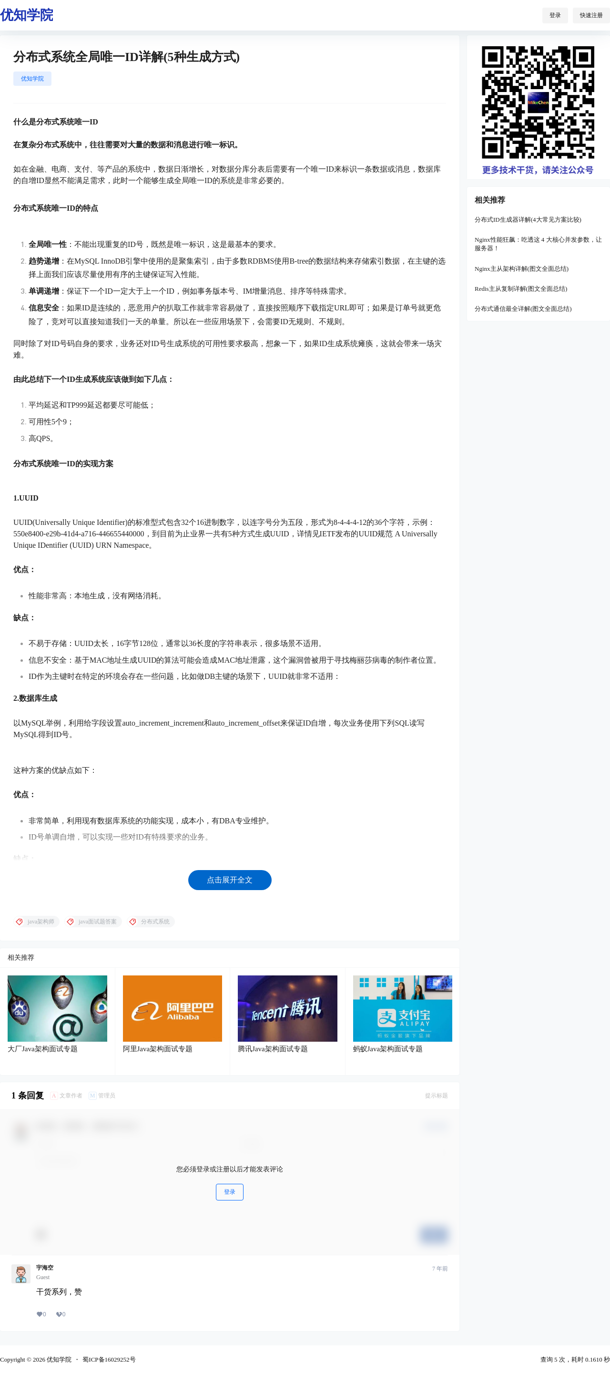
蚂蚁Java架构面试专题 (388, 1049)
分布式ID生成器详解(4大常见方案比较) (528, 219)
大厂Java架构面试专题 (43, 1049)
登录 (555, 15)
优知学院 (32, 78)
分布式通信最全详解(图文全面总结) (523, 308)
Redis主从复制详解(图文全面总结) (521, 288)
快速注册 (591, 15)
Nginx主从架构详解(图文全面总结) (522, 268)
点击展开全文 (230, 880)
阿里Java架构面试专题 (158, 1049)
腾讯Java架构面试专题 (273, 1049)
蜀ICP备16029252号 (108, 1359)
